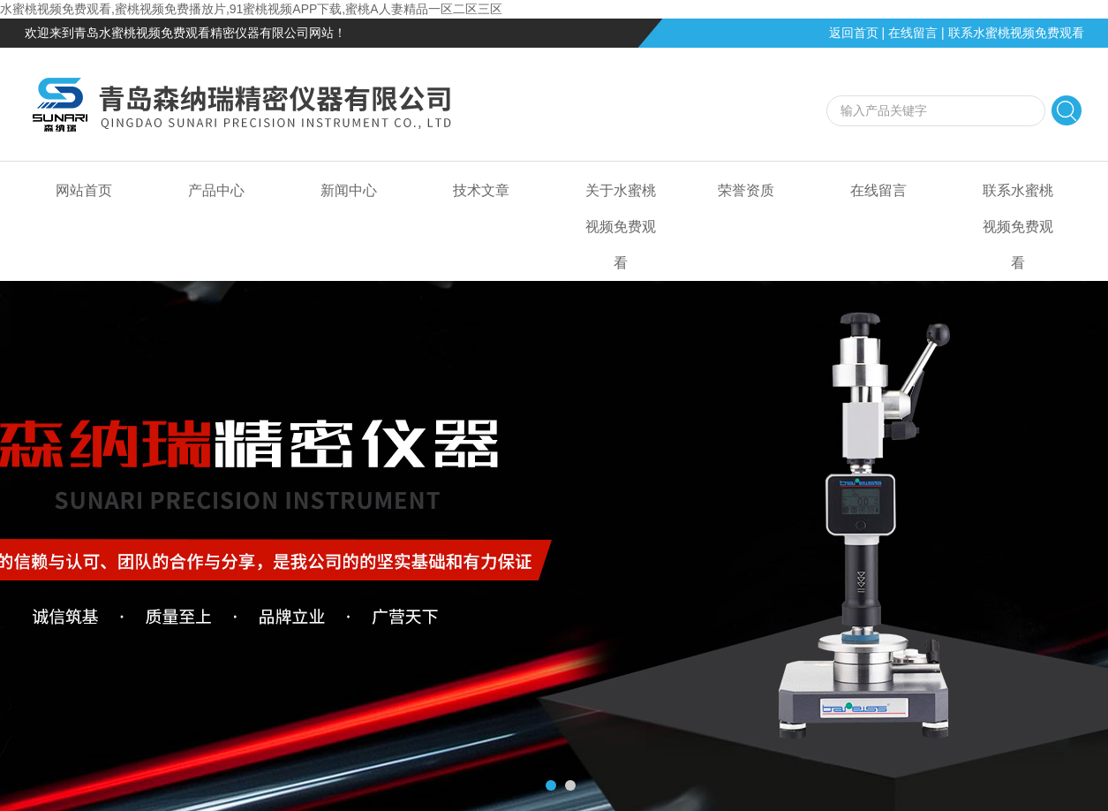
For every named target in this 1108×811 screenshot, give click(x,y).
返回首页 (853, 33)
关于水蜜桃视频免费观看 (620, 226)
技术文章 (481, 190)
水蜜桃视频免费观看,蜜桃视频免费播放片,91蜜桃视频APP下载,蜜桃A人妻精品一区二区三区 (251, 9)
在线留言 (913, 33)
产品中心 (216, 190)
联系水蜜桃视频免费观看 (1016, 33)
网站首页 (84, 190)
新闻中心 (348, 190)
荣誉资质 (746, 190)
